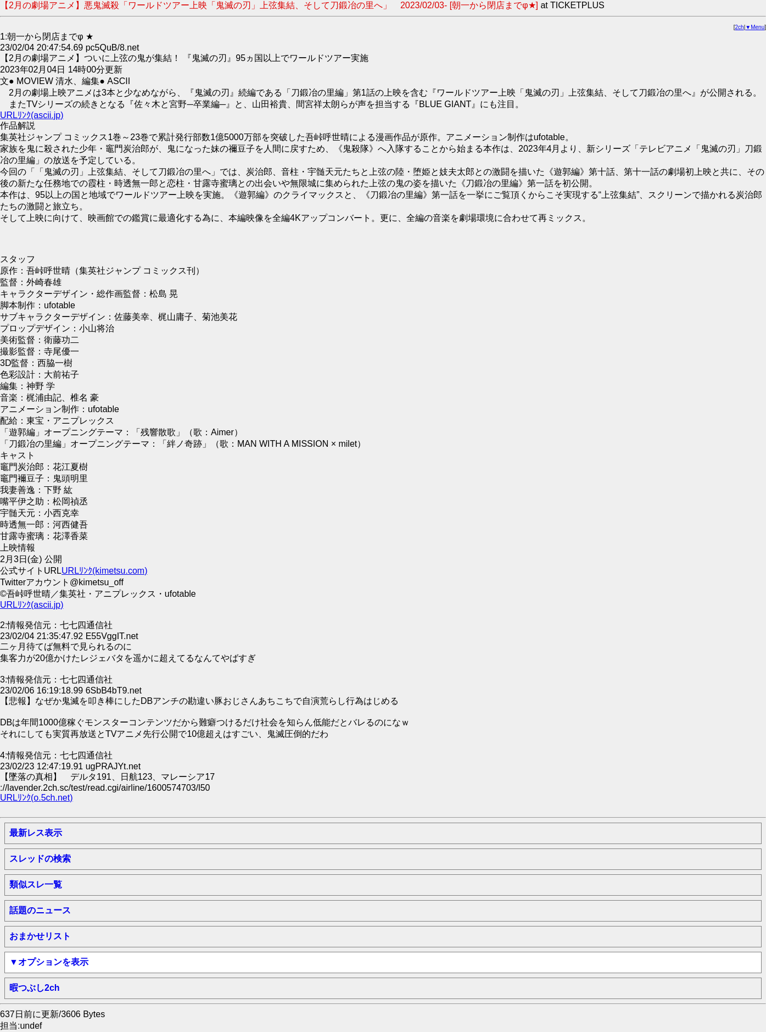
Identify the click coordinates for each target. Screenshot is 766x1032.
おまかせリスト (40, 936)
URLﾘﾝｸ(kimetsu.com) (104, 570)
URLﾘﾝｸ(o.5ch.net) (36, 797)
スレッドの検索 (40, 858)
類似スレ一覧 (35, 884)
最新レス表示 (35, 832)
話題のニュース (40, 910)
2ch (739, 27)
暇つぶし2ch (34, 987)
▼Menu (754, 27)
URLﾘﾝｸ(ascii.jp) (32, 115)
